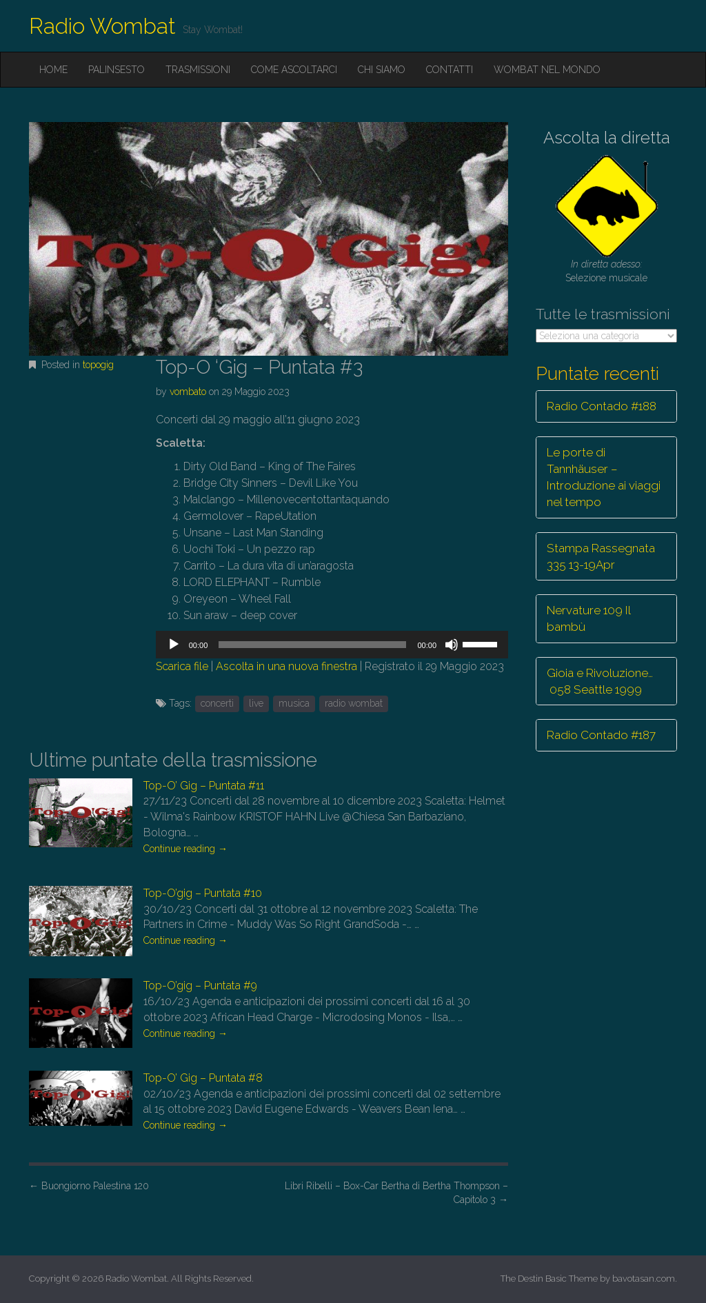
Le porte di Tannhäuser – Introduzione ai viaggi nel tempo (603, 477)
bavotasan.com (643, 1278)
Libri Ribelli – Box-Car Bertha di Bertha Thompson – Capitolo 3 (396, 1192)
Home (53, 69)
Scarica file (182, 666)
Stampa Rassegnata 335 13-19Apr (601, 556)
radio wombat (354, 703)
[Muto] (451, 645)
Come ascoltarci (294, 69)
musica (294, 703)
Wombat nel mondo (547, 69)
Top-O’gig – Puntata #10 (202, 893)
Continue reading (185, 848)
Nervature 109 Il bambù (589, 618)
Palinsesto (116, 69)
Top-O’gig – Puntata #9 (200, 985)
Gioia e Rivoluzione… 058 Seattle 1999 (600, 681)
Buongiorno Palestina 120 (89, 1185)
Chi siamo (381, 69)
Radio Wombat (102, 26)
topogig (98, 364)
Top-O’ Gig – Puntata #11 (203, 785)
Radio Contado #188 (601, 406)
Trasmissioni (197, 69)
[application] (332, 644)
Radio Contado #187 (601, 735)
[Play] (174, 645)
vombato (188, 391)
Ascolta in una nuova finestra (286, 666)
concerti (217, 703)
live (256, 703)
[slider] (312, 644)
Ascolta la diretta (606, 138)
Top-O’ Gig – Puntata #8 (203, 1077)
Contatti (449, 69)
